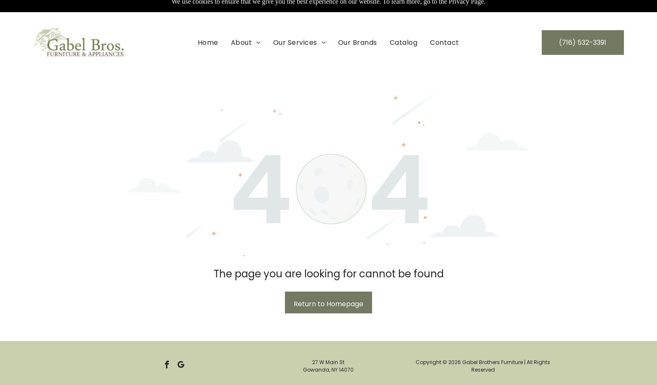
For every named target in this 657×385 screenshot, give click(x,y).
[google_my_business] (181, 345)
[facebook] (167, 345)
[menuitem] (208, 21)
